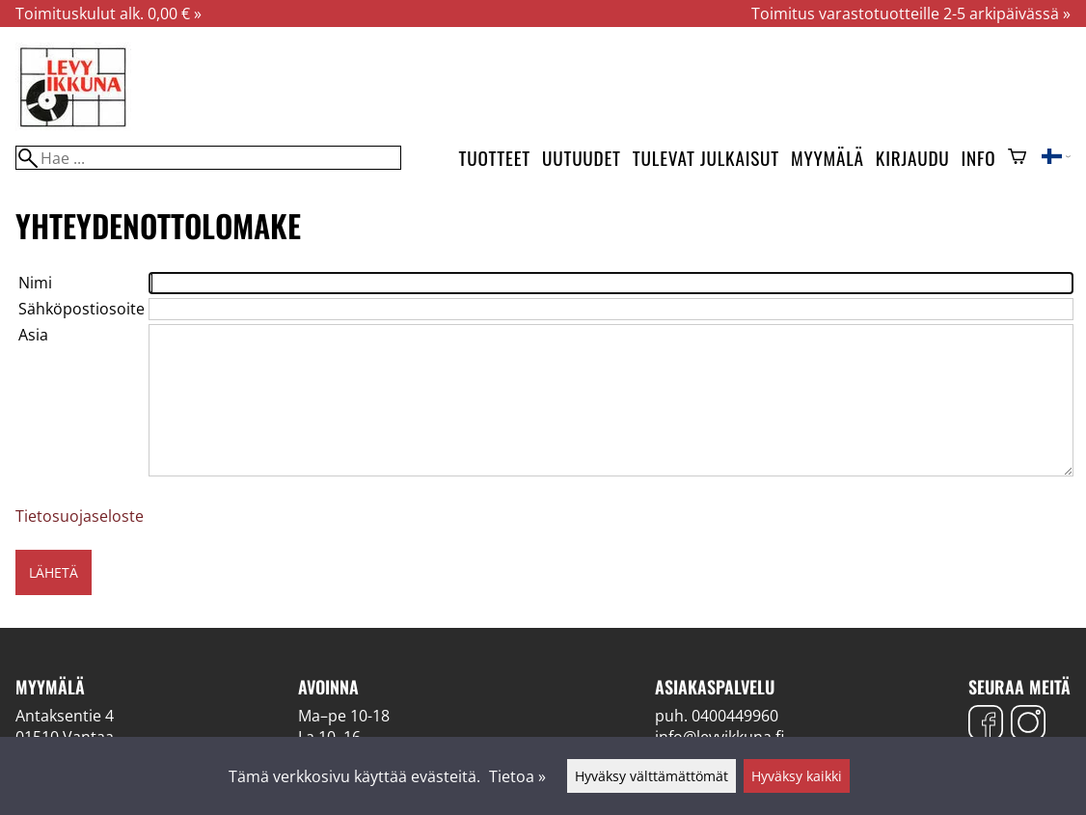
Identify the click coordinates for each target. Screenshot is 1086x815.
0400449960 (735, 715)
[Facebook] (985, 725)
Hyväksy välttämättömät (651, 776)
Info (979, 158)
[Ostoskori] (1017, 158)
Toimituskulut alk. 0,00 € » (108, 13)
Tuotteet (494, 158)
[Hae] (208, 158)
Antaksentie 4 (64, 715)
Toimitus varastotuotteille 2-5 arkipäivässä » (911, 13)
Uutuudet (581, 158)
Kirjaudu (913, 158)
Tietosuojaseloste (79, 516)
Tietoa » (517, 776)
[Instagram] (1028, 725)
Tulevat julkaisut (706, 158)
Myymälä (827, 158)
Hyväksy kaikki (796, 776)
